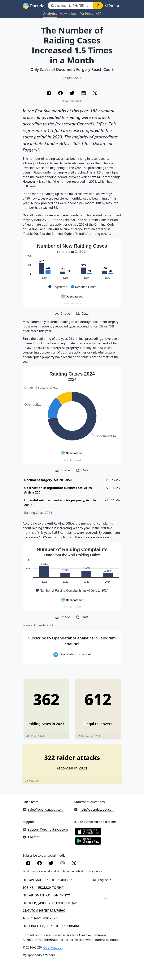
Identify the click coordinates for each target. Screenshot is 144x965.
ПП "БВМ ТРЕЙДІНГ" (38, 926)
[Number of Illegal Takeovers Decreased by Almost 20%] (97, 706)
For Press (86, 13)
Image (62, 313)
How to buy (68, 13)
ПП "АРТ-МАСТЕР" (36, 880)
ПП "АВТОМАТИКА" (36, 895)
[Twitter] (72, 94)
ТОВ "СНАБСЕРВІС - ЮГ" (40, 918)
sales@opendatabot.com (46, 809)
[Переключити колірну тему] (106, 898)
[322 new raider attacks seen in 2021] (72, 760)
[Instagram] (63, 864)
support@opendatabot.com (48, 829)
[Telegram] (49, 94)
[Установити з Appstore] (88, 831)
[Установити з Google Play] (88, 840)
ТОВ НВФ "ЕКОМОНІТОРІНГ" (43, 888)
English (101, 880)
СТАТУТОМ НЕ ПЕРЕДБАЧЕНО (44, 911)
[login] (112, 5)
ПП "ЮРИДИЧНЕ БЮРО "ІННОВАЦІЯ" (50, 903)
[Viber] (95, 94)
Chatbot (34, 837)
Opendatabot (53, 947)
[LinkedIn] (84, 94)
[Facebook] (61, 94)
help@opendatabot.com (97, 809)
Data (82, 313)
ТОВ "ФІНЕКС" (61, 880)
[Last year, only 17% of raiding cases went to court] (46, 705)
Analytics (50, 13)
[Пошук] (71, 5)
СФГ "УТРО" (61, 895)
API (98, 13)
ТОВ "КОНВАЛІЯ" (67, 926)
